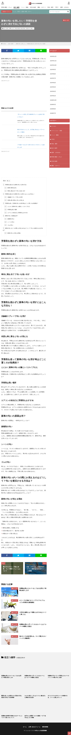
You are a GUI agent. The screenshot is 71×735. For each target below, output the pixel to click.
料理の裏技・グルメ (6, 7)
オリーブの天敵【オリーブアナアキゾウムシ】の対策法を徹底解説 (32, 601)
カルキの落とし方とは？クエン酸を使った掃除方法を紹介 (35, 696)
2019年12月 (53, 56)
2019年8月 (53, 74)
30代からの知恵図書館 (40, 730)
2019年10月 (53, 65)
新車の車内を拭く (10, 188)
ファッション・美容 (56, 130)
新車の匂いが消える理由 (12, 233)
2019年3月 (53, 91)
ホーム (25, 727)
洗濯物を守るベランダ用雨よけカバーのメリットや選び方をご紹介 (58, 676)
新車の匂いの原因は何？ (10, 216)
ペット (14, 11)
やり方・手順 (14, 28)
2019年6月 (53, 82)
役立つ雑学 (16, 7)
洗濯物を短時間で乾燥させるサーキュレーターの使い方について (11, 716)
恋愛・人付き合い (65, 7)
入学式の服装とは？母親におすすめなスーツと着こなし (32, 613)
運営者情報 (45, 727)
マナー (29, 11)
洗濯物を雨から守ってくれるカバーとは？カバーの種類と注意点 (32, 625)
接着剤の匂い (9, 219)
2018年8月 (53, 109)
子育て (57, 7)
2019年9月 (53, 69)
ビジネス (53, 126)
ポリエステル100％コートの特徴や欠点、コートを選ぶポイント (57, 696)
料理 (26, 11)
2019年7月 (53, 78)
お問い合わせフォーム (34, 727)
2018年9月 (53, 104)
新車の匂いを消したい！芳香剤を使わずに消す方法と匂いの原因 (30, 43)
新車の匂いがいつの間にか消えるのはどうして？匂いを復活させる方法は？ (23, 229)
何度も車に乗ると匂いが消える (14, 200)
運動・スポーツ (41, 7)
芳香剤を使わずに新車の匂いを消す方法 (14, 184)
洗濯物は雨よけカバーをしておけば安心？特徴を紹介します (32, 589)
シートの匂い (9, 222)
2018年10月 (53, 100)
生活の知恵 (33, 7)
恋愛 (22, 11)
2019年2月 (53, 95)
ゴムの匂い (8, 225)
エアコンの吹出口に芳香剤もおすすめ (16, 212)
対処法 (18, 28)
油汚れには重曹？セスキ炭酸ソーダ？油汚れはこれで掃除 (35, 716)
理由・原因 (25, 28)
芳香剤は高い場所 (10, 209)
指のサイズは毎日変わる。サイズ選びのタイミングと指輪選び (32, 637)
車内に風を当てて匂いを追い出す (14, 191)
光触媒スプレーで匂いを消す (13, 197)
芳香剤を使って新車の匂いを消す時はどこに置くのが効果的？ (20, 203)
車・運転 (31, 28)
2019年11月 (53, 60)
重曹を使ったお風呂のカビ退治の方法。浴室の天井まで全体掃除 (11, 696)
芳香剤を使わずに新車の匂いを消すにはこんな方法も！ (19, 194)
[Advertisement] (24, 93)
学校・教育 (50, 7)
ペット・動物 (24, 7)
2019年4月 (53, 87)
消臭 (22, 28)
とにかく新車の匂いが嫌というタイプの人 (17, 206)
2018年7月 (53, 113)
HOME (4, 43)
